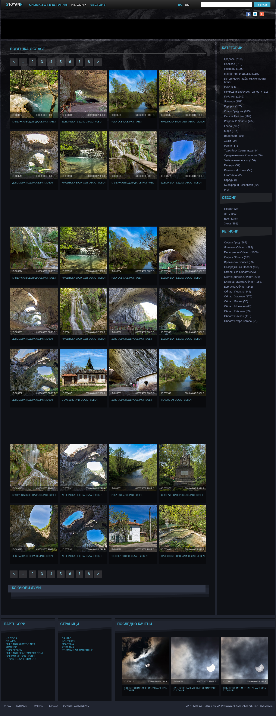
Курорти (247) (233, 106)
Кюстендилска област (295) (242, 276)
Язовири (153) (233, 101)
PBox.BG (11, 647)
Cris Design (14, 650)
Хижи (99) (230, 140)
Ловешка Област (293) (238, 247)
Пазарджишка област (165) (242, 267)
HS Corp (11, 638)
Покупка (68, 644)
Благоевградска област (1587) (244, 281)
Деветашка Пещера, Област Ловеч (82, 122)
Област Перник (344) (237, 291)
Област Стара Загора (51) (240, 321)
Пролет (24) (231, 208)
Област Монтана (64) (237, 306)
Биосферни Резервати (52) (241, 184)
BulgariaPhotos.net (20, 644)
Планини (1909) (234, 68)
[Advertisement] (109, 29)
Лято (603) (231, 213)
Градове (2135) (234, 59)
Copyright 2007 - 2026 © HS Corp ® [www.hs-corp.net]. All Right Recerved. (229, 706)
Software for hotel (20, 656)
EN (187, 4)
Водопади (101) (234, 135)
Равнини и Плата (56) (238, 170)
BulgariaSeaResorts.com (24, 653)
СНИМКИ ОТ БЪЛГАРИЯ (48, 4)
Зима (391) (231, 223)
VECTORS (98, 4)
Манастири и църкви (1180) (242, 73)
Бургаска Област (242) (238, 286)
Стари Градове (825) (237, 111)
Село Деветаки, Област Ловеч (79, 400)
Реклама (68, 647)
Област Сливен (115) (237, 316)
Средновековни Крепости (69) (243, 155)
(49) (226, 189)
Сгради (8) (231, 180)
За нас (66, 638)
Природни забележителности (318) (246, 91)
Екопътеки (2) (233, 175)
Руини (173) (231, 145)
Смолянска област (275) (240, 272)
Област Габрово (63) (237, 311)
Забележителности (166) (240, 160)
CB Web (11, 641)
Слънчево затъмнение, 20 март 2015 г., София (145, 689)
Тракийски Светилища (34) (241, 150)
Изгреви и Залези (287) (239, 121)
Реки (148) (230, 86)
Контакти (68, 641)
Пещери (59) (232, 165)
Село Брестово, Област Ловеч (129, 556)
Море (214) (231, 130)
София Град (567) (235, 242)
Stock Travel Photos (21, 659)
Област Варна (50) (236, 301)
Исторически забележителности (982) (245, 80)
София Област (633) (237, 257)
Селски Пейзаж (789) (237, 116)
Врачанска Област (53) (239, 262)
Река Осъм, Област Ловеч (127, 122)
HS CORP (78, 4)
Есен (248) (231, 218)
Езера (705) (231, 126)
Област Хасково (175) (238, 296)
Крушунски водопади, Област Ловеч (34, 122)
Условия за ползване (77, 650)
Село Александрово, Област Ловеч (182, 495)
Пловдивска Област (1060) (241, 252)
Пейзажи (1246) (234, 96)
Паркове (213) (233, 63)
